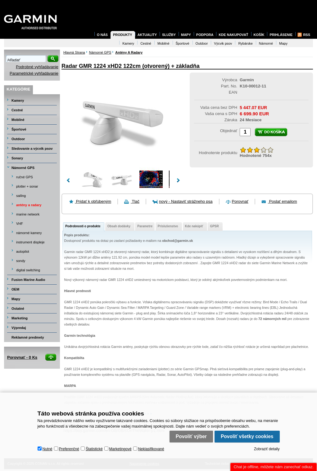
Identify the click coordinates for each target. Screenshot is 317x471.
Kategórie (18, 89)
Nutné (47, 449)
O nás (102, 35)
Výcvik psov (223, 43)
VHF (19, 223)
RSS (306, 35)
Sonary (17, 158)
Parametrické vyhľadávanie (34, 73)
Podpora (205, 35)
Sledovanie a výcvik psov (32, 148)
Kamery (17, 100)
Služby (169, 35)
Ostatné (17, 308)
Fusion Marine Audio (28, 280)
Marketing (19, 318)
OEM (15, 289)
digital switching (28, 270)
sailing (21, 196)
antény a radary (28, 205)
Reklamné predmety (27, 337)
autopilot (22, 251)
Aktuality (147, 35)
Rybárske (245, 43)
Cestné (17, 110)
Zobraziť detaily (267, 449)
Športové (18, 129)
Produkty (122, 35)
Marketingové (120, 449)
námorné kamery (29, 233)
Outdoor (18, 139)
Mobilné (18, 120)
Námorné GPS (22, 168)
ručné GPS (24, 177)
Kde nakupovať (233, 35)
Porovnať (240, 201)
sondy (20, 261)
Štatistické (94, 449)
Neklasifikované (151, 449)
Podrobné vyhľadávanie (37, 66)
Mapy (15, 299)
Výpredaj (18, 328)
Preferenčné (69, 449)
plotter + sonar (27, 186)
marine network (27, 214)
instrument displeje (30, 242)
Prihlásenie (280, 35)
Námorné (266, 43)
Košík (259, 35)
